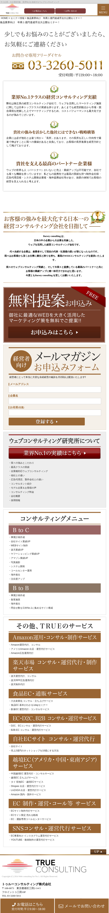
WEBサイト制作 (19, 545)
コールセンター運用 (21, 570)
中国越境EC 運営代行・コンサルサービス (32, 773)
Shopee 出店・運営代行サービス (28, 786)
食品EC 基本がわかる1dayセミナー (29, 705)
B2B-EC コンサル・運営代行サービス (30, 730)
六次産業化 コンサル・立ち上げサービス (32, 701)
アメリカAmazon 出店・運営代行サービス (33, 649)
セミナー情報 (17, 18)
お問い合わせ (70, 11)
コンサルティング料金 (22, 492)
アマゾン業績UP (19, 558)
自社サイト (16, 746)
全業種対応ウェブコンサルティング (29, 471)
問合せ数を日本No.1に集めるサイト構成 (32, 608)
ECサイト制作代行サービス (25, 810)
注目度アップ (18, 579)
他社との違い (18, 475)
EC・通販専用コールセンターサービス (31, 819)
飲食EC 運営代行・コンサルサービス (30, 709)
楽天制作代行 (18, 684)
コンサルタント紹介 (21, 483)
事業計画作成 (18, 595)
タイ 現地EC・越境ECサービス (27, 782)
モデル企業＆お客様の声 (23, 487)
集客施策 (15, 599)
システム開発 (18, 566)
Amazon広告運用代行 (22, 653)
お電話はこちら (39, 11)
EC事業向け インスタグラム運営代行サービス (35, 835)
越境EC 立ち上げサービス (24, 777)
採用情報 (15, 500)
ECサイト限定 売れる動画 (24, 815)
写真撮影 (15, 562)
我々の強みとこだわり (22, 463)
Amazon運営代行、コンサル (25, 644)
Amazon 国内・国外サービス (26, 794)
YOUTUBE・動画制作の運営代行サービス (33, 839)
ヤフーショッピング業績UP (25, 553)
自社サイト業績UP (20, 541)
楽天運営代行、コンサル (23, 676)
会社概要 (15, 496)
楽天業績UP (17, 549)
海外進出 (15, 574)
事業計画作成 (18, 537)
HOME (4, 18)
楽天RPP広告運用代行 (22, 680)
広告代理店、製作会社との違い (27, 479)
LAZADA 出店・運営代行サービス (28, 790)
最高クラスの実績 (20, 467)
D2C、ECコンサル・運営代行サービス (31, 725)
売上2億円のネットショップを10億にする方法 (35, 750)
